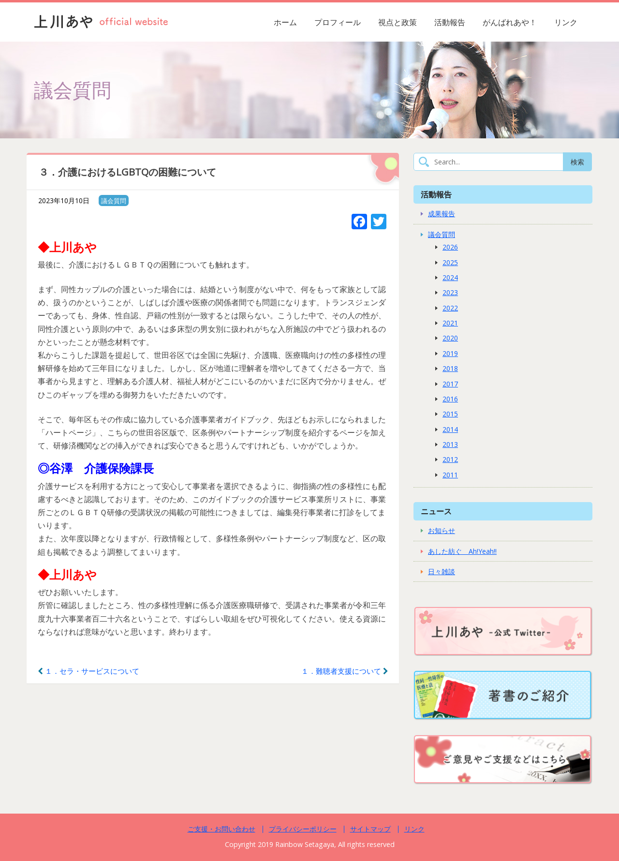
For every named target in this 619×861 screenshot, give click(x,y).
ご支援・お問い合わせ (221, 828)
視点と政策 (397, 22)
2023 (450, 292)
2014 (450, 429)
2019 (450, 353)
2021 (450, 322)
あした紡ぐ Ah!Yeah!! (462, 551)
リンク (565, 22)
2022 (450, 307)
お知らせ (441, 530)
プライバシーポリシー (303, 828)
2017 (450, 383)
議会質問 (113, 200)
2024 (450, 277)
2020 (450, 337)
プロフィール (337, 22)
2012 (450, 459)
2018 (450, 368)
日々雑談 (441, 571)
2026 (450, 247)
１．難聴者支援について (344, 671)
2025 (450, 262)
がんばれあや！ (510, 22)
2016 (450, 398)
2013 (450, 444)
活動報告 (449, 22)
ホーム (285, 22)
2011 (450, 474)
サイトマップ (370, 828)
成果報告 (441, 213)
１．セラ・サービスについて (88, 671)
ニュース (436, 511)
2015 (450, 413)
